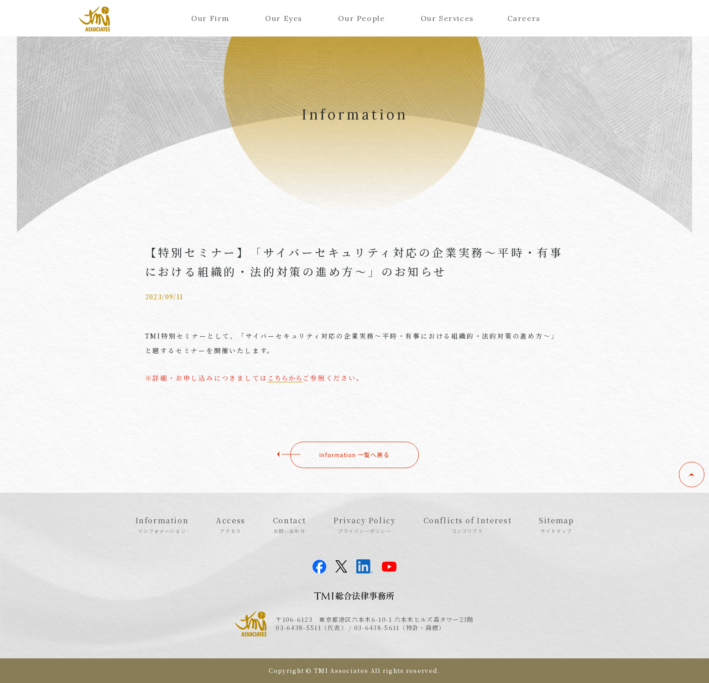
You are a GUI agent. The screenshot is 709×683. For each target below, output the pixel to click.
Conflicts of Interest (467, 524)
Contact (289, 524)
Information (162, 524)
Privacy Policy (365, 524)
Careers (524, 18)
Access (230, 524)
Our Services (447, 18)
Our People (361, 18)
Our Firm (210, 18)
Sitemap (556, 524)
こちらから (284, 377)
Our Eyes (283, 18)
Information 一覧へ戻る (354, 454)
